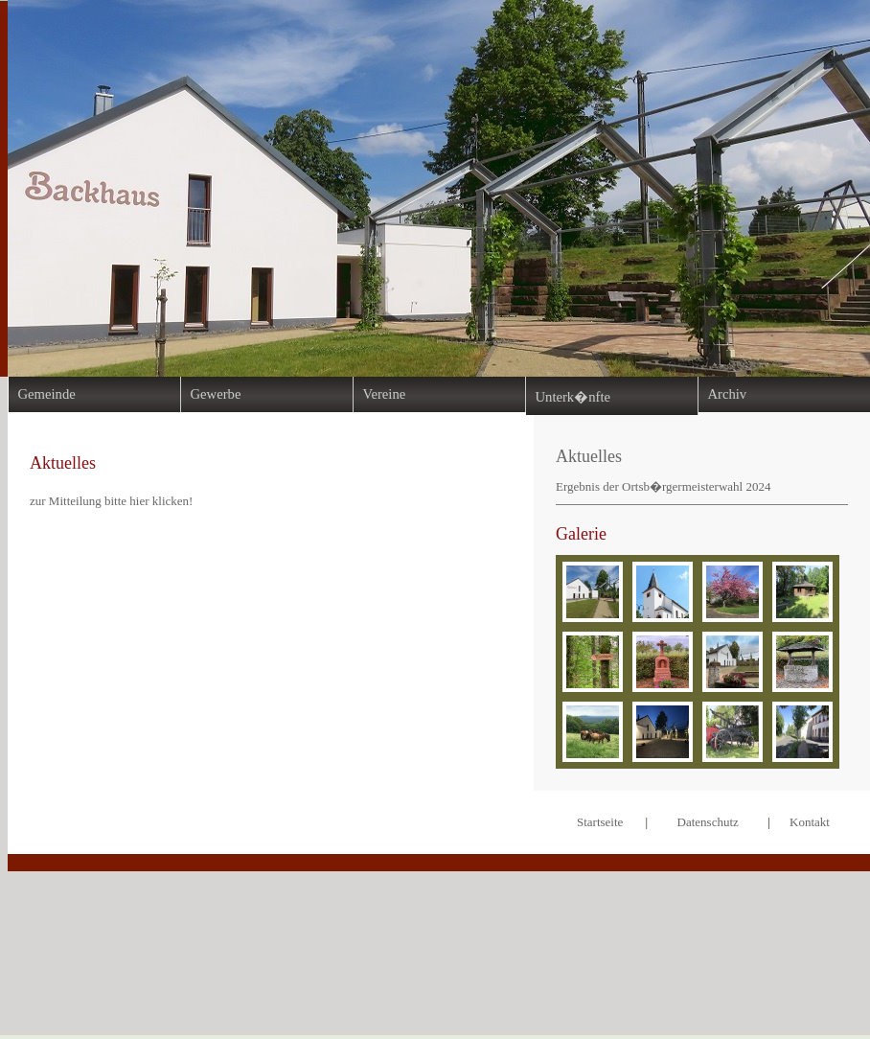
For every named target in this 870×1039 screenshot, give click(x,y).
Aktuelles (589, 456)
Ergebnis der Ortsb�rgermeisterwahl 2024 (663, 486)
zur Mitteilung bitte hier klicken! (111, 501)
